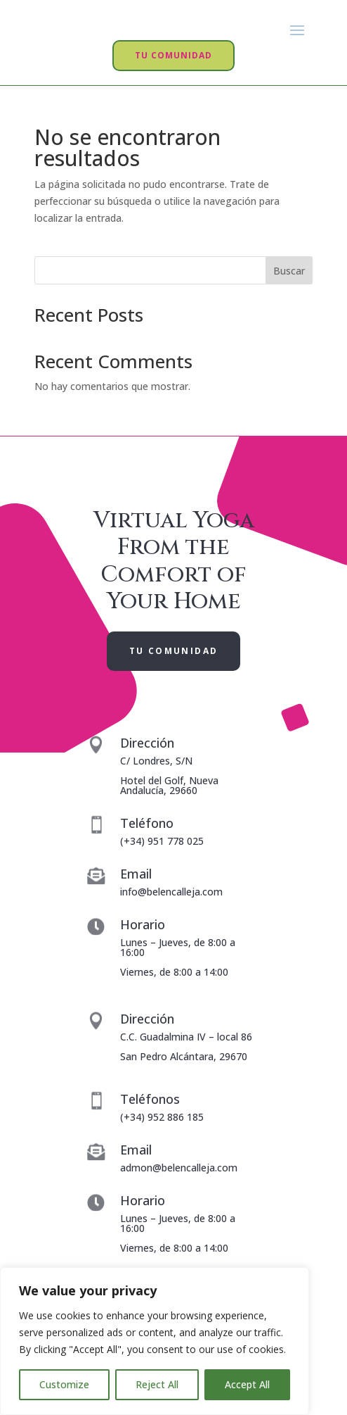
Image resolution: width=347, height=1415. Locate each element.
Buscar (289, 306)
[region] (154, 1341)
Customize (64, 1384)
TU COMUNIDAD (173, 92)
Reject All (157, 1384)
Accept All (247, 1384)
